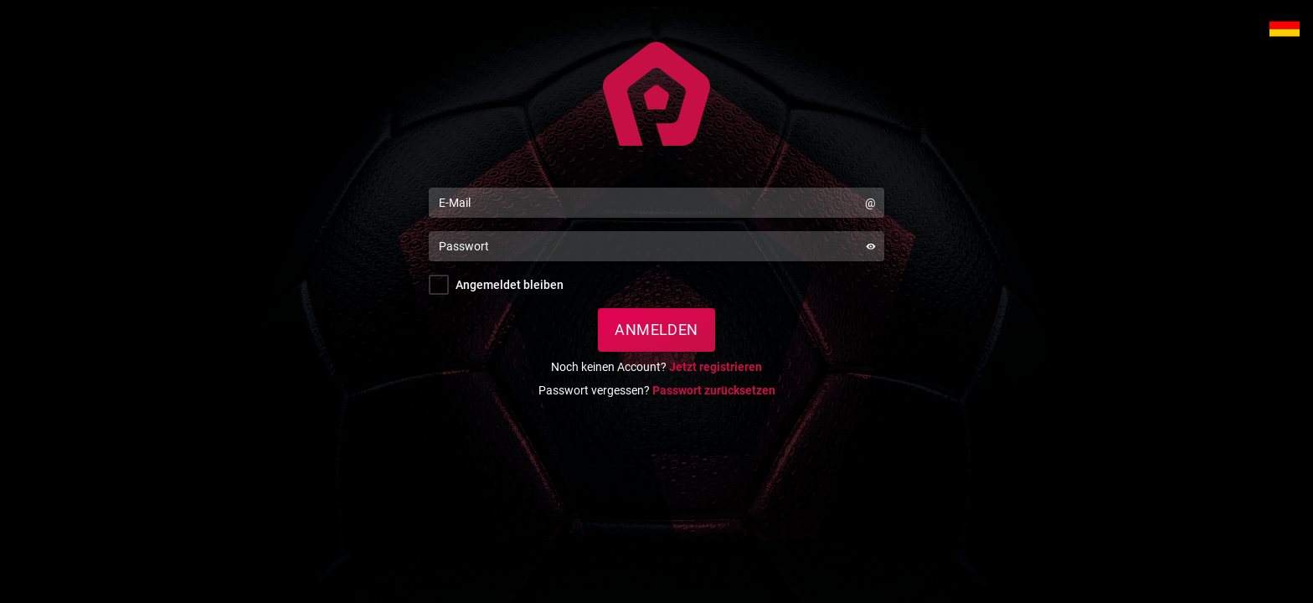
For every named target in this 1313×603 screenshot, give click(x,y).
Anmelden (656, 329)
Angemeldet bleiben (510, 284)
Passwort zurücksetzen (713, 390)
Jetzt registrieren (715, 367)
